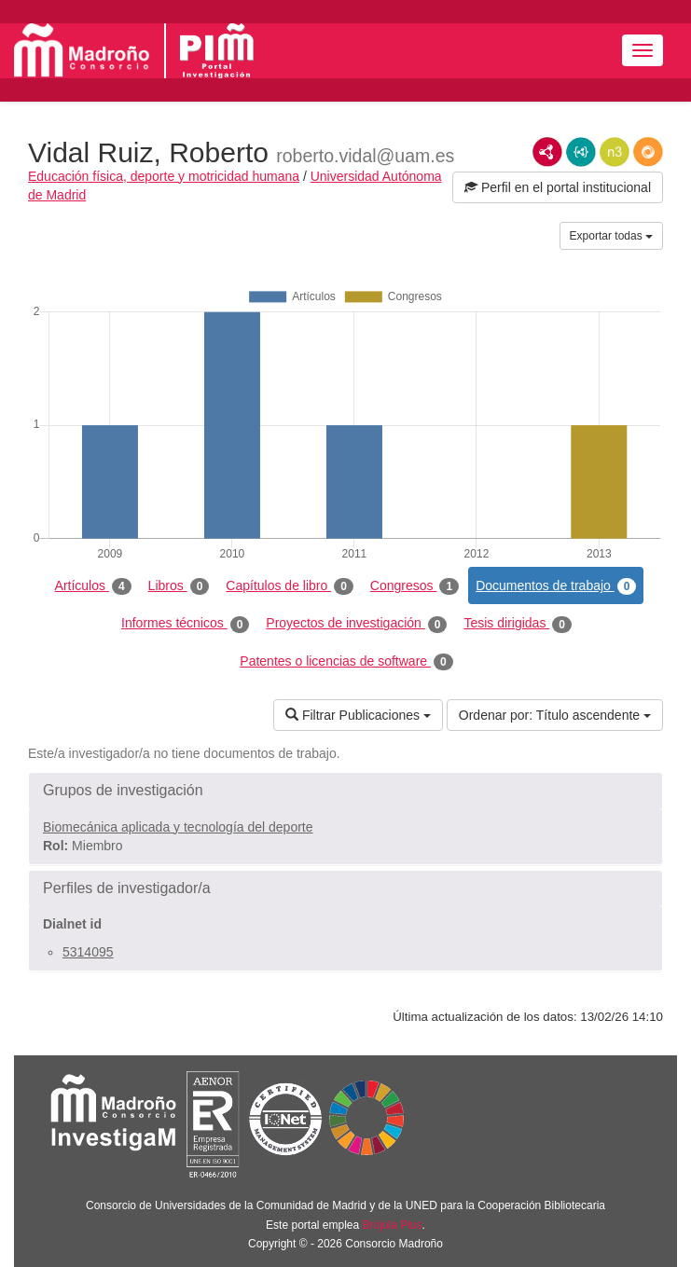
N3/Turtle (614, 152)
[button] (345, 790)
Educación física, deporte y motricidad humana (163, 176)
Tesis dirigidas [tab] (517, 623)
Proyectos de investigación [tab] (356, 623)
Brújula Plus (392, 1225)
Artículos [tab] (93, 586)
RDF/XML (547, 152)
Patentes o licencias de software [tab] (346, 662)
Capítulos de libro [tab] (289, 586)
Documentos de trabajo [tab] (556, 586)
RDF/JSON (648, 152)
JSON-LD (581, 152)
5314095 (88, 951)
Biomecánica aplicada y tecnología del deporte (178, 826)
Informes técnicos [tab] (185, 623)
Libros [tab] (179, 586)
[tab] (345, 790)
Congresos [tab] (414, 586)
